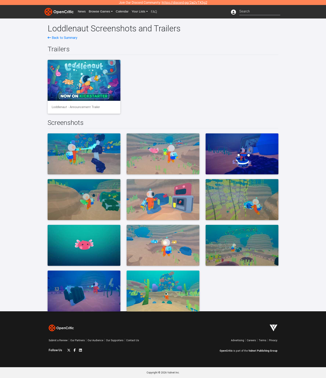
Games (101, 12)
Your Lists (142, 12)
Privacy (273, 340)
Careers (251, 340)
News (83, 12)
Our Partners (77, 340)
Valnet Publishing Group (262, 350)
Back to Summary (62, 38)
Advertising (237, 340)
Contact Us (132, 340)
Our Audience (95, 340)
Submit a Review (58, 340)
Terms (262, 340)
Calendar (125, 12)
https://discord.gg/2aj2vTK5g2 (184, 2)
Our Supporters (114, 340)
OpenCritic (226, 350)
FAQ (157, 12)
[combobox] (259, 11)
